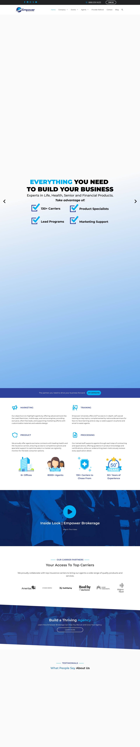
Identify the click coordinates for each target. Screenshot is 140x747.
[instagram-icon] (31, 2)
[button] (122, 10)
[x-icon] (33, 2)
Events (75, 10)
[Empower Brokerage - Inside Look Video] (70, 511)
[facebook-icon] (25, 2)
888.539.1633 (94, 2)
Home (53, 10)
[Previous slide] (4, 201)
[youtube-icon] (36, 2)
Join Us (111, 2)
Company (63, 10)
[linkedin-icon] (28, 2)
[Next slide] (135, 201)
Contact (109, 10)
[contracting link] (94, 393)
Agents (85, 10)
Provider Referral (98, 10)
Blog (117, 10)
